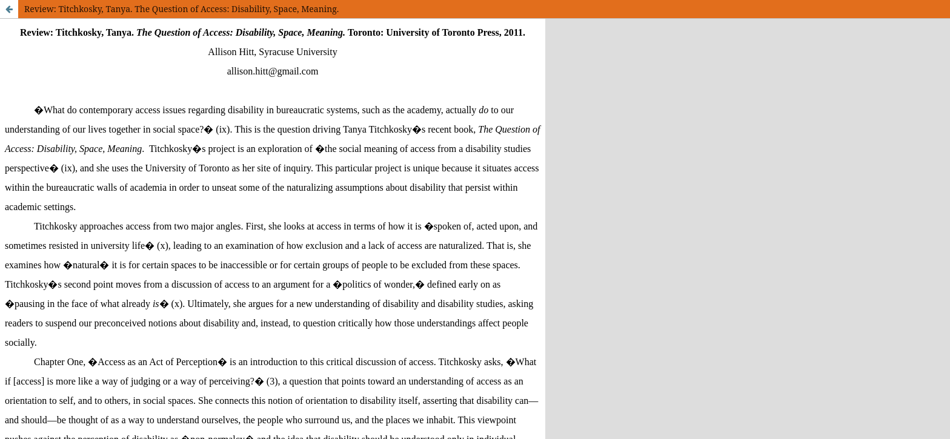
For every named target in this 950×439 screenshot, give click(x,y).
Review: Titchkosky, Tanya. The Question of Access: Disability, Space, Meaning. (181, 9)
